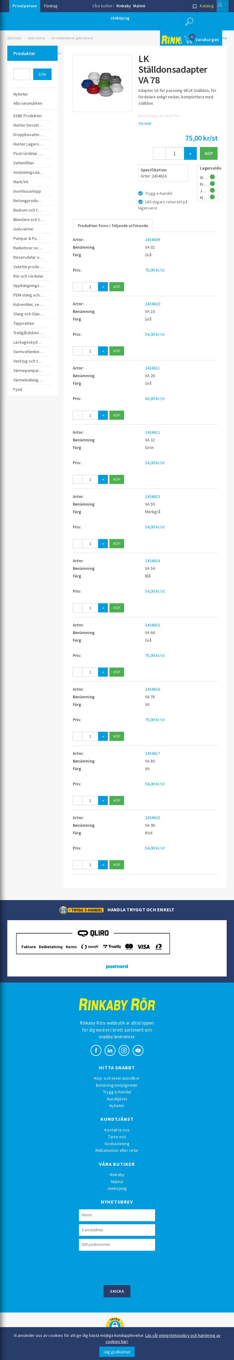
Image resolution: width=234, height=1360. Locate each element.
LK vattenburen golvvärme (72, 38)
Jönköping (119, 18)
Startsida (14, 38)
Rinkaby (123, 6)
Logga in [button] (213, 6)
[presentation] (125, 1267)
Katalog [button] (185, 6)
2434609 (152, 239)
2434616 (152, 689)
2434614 (152, 560)
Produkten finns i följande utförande (113, 225)
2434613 (152, 496)
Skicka (117, 1291)
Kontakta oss (117, 1130)
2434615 (152, 625)
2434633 (152, 817)
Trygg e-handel (117, 1092)
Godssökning (117, 1143)
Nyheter (117, 1105)
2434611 (152, 368)
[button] (187, 21)
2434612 (152, 432)
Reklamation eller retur (117, 1150)
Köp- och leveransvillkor (117, 1078)
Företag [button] (50, 6)
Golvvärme (36, 38)
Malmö (139, 6)
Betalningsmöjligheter (117, 1085)
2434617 (152, 753)
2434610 (152, 304)
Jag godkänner (117, 1352)
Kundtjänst (117, 1099)
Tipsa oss (117, 1136)
